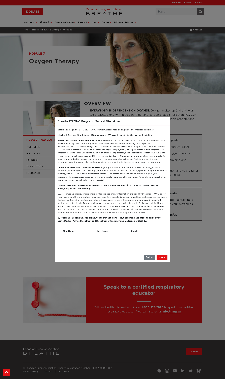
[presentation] (140, 247)
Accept (162, 257)
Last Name (102, 231)
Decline (149, 257)
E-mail (134, 231)
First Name (68, 231)
